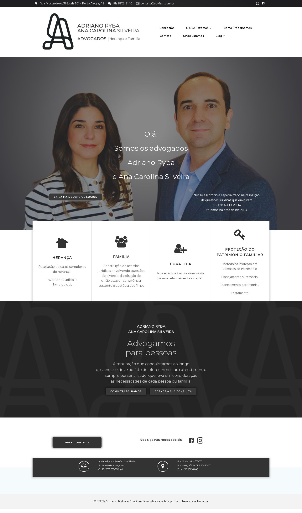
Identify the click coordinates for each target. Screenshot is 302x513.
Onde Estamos (193, 35)
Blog (221, 35)
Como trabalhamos (238, 28)
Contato (165, 35)
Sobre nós (167, 28)
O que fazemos (199, 28)
